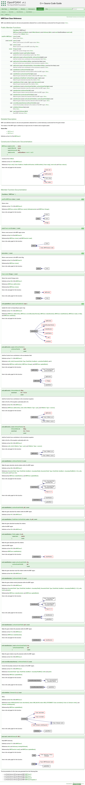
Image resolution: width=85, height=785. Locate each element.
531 (11, 668)
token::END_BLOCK (35, 702)
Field (22, 82)
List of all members (81, 16)
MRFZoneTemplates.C (31, 779)
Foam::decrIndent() (24, 702)
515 (11, 631)
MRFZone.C (11, 133)
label (35, 82)
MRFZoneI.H (18, 235)
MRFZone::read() (73, 313)
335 (11, 404)
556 (11, 699)
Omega (15, 49)
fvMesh (34, 32)
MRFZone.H (11, 131)
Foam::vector (5, 274)
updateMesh (16, 53)
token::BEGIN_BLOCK (13, 702)
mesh (38, 32)
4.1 (24, 2)
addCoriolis (16, 57)
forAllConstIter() (39, 164)
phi (32, 74)
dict (51, 32)
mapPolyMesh (27, 53)
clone (14, 36)
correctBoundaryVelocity (19, 103)
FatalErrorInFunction (29, 164)
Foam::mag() (47, 164)
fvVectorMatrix (23, 61)
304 (11, 281)
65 (10, 136)
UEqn (29, 61)
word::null (69, 32)
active (14, 44)
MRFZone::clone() (14, 238)
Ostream (21, 107)
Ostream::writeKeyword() (8, 704)
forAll (12, 361)
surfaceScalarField (26, 74)
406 (11, 468)
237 (11, 161)
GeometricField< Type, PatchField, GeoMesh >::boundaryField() (24, 471)
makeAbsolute (17, 90)
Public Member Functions (71, 16)
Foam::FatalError (19, 164)
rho (32, 65)
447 (11, 514)
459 (11, 548)
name (27, 32)
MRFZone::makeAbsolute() (47, 313)
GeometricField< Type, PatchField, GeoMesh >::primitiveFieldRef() (31, 361)
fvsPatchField (30, 78)
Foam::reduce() (63, 164)
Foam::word (8, 228)
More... (67, 23)
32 (11, 260)
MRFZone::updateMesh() (41, 364)
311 (11, 358)
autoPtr (3, 36)
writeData (15, 107)
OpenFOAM (14, 2)
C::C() (77, 471)
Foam (2, 14)
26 (11, 235)
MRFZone (7, 14)
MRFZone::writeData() (10, 315)
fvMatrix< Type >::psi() (33, 407)
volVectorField (26, 57)
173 (11, 206)
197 (11, 310)
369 (11, 443)
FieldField (23, 78)
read (14, 111)
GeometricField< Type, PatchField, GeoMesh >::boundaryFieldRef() (58, 471)
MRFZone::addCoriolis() (14, 284)
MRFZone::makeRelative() (61, 313)
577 (11, 743)
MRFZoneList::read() (26, 238)
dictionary (46, 32)
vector (10, 49)
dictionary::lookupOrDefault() (20, 746)
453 (11, 529)
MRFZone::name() (22, 209)
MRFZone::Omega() (44, 209)
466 (11, 573)
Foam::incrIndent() (58, 702)
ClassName (16, 30)
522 (11, 657)
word (23, 32)
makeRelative (16, 69)
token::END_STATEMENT (46, 702)
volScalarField (26, 65)
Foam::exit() (11, 164)
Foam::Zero (14, 473)
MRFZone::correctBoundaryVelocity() (30, 313)
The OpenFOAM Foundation (16, 5)
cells (9, 361)
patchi (38, 82)
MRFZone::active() (12, 209)
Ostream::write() (73, 702)
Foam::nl (66, 702)
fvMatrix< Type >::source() (48, 407)
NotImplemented (32, 209)
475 (11, 585)
